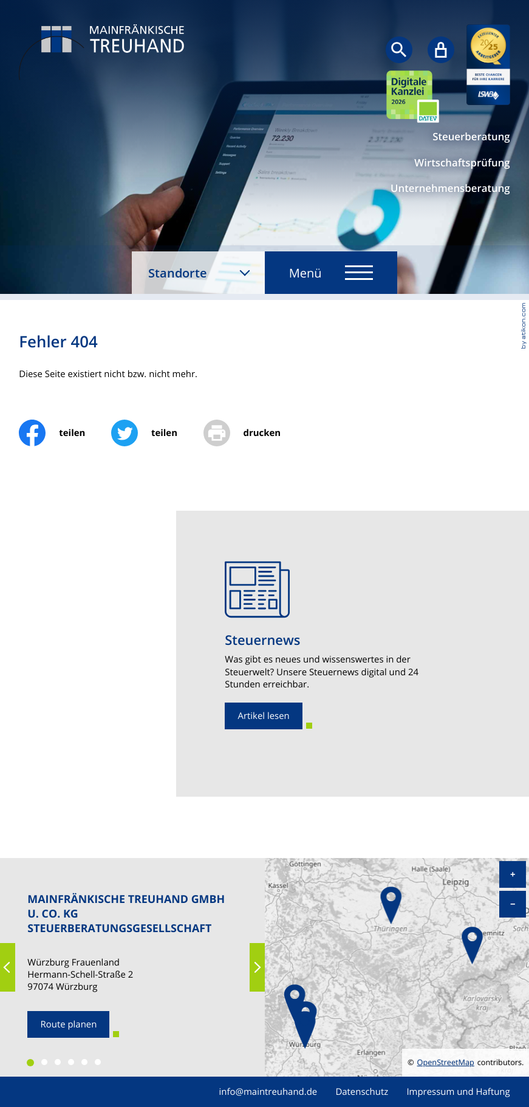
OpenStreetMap (445, 1062)
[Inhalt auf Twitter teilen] (157, 433)
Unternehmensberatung (450, 188)
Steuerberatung (471, 136)
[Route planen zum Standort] (68, 1024)
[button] (7, 967)
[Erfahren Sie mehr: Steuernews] (263, 716)
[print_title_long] (255, 433)
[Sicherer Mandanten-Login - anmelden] (441, 49)
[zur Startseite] (105, 53)
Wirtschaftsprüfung (462, 162)
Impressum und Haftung (458, 1092)
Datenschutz (361, 1092)
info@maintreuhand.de (268, 1092)
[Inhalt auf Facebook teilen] (65, 433)
